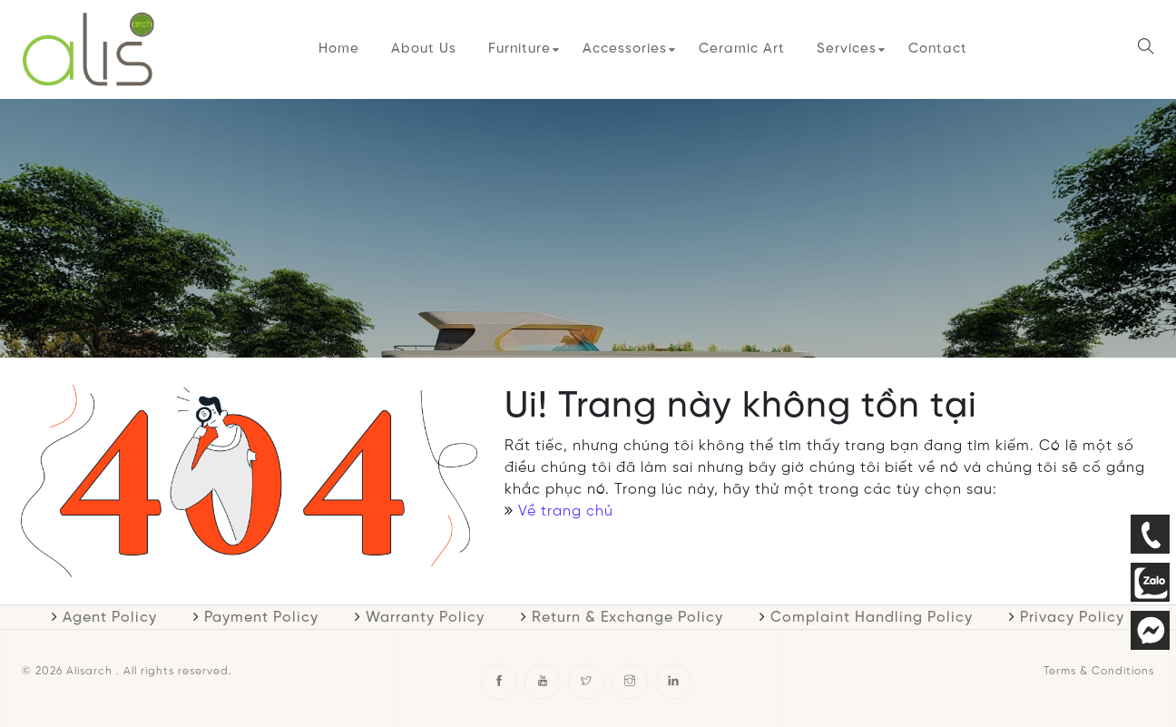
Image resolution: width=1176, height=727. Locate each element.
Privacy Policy (1072, 617)
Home (338, 49)
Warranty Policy (425, 617)
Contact (937, 49)
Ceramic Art (742, 49)
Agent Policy (110, 617)
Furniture (519, 49)
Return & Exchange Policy (627, 617)
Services (847, 49)
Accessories (625, 49)
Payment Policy (261, 617)
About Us (423, 49)
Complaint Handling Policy (871, 617)
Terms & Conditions (1099, 671)
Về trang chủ (565, 511)
